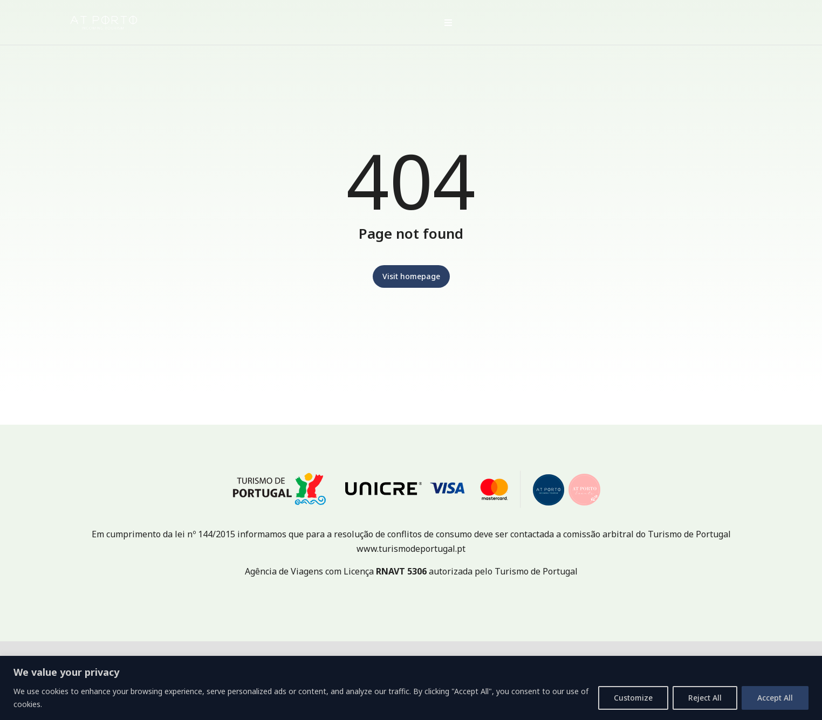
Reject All (705, 698)
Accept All (775, 698)
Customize (633, 698)
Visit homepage (411, 276)
